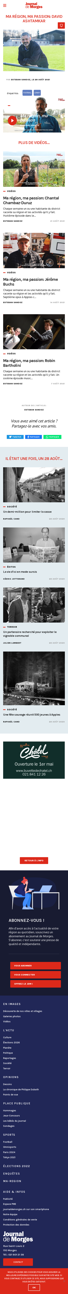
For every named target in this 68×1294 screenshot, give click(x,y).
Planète (7, 1047)
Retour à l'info (34, 860)
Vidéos (7, 1021)
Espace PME (9, 1204)
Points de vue (10, 1094)
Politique (8, 1052)
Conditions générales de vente (20, 1219)
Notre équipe (10, 1214)
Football (7, 1141)
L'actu (8, 1030)
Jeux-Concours (11, 1115)
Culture (7, 1037)
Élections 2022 (16, 1166)
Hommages (9, 1110)
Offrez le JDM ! (23, 983)
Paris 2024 (9, 1152)
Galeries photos (12, 1016)
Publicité (8, 1198)
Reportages (9, 1058)
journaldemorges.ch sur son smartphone (26, 1209)
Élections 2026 (11, 1042)
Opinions (11, 1077)
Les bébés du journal (14, 1120)
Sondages (8, 1126)
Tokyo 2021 (9, 1157)
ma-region (12, 1181)
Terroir (6, 1068)
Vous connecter (24, 974)
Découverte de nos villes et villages (22, 1011)
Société (7, 1063)
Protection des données (16, 1224)
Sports (9, 1134)
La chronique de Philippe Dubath (21, 1089)
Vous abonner (23, 965)
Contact (18, 1262)
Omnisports (9, 1147)
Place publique (16, 1103)
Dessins (7, 1084)
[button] (4, 6)
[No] (64, 1281)
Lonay (37, 93)
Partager (54, 437)
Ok (34, 1287)
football (27, 93)
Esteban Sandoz (20, 80)
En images (12, 1004)
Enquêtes (11, 1173)
